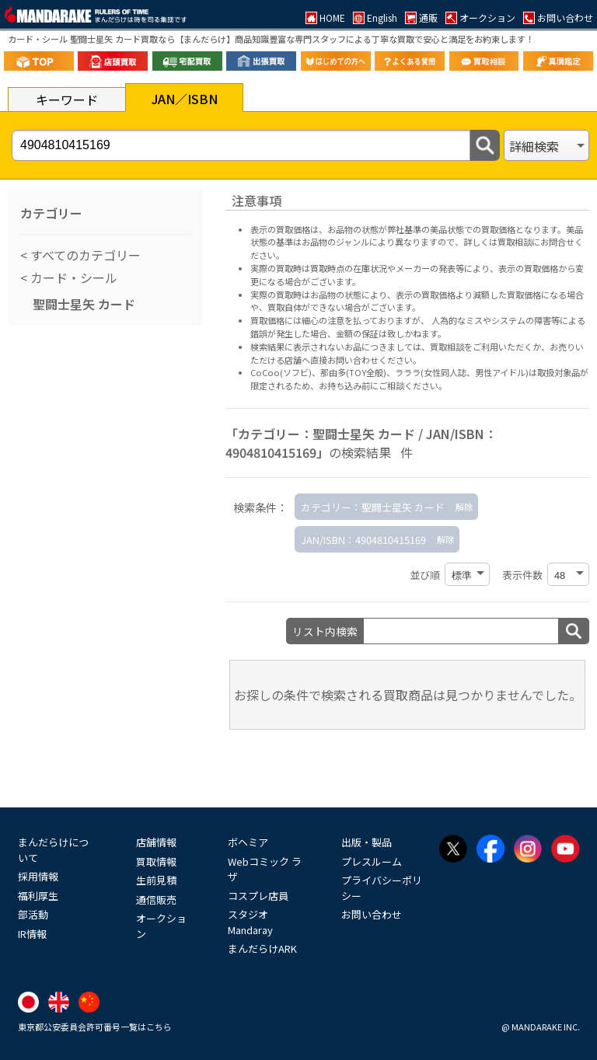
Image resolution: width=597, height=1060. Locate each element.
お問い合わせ (371, 914)
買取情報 (156, 861)
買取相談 (447, 346)
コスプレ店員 (258, 895)
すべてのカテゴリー (84, 255)
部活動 (33, 914)
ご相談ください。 (413, 385)
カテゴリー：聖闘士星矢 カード (373, 507)
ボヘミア (248, 842)
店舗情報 (156, 842)
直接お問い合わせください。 (365, 360)
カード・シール (72, 277)
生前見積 (156, 880)
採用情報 (38, 876)
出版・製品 (366, 842)
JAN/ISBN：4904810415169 (363, 539)
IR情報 (32, 933)
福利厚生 (38, 895)
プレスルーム (371, 861)
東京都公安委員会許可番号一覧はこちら (95, 1026)
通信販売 (156, 899)
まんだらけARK (262, 948)
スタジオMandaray (250, 922)
